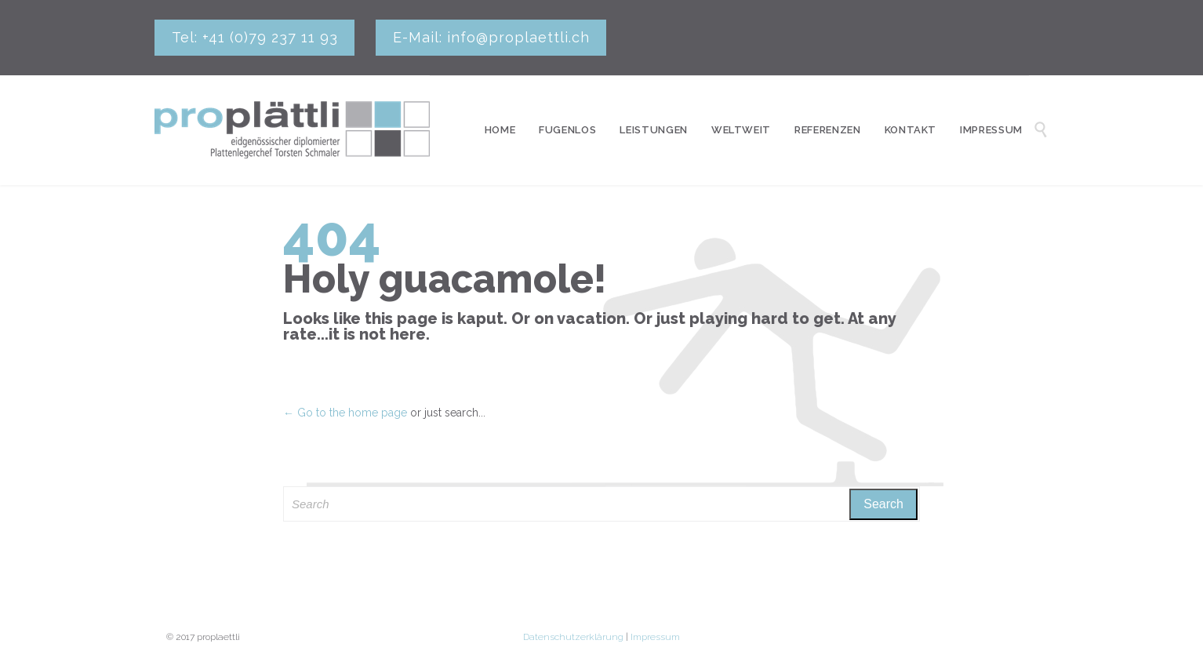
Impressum (655, 636)
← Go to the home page (345, 412)
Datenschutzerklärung (573, 636)
